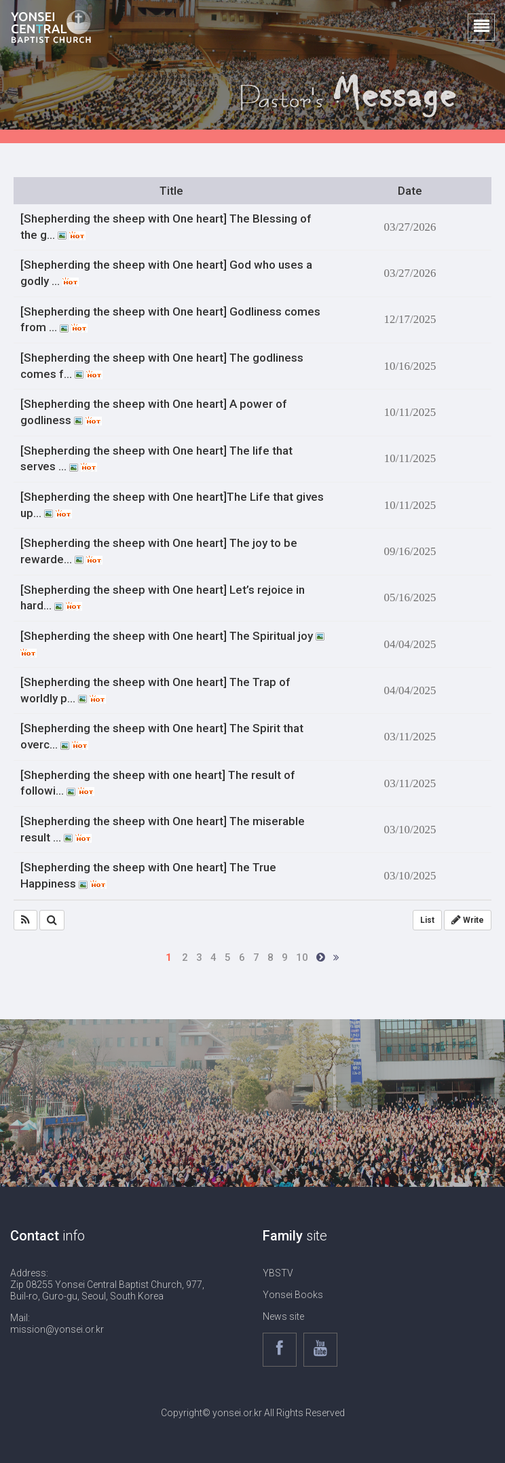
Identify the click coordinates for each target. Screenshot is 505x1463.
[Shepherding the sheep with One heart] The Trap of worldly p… (155, 690)
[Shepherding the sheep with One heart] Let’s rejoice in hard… (162, 598)
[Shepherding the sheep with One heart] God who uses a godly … (166, 273)
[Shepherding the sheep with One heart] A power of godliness (153, 412)
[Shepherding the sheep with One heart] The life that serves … (156, 459)
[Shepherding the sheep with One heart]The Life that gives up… (172, 505)
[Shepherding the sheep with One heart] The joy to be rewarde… (158, 551)
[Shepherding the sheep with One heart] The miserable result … (162, 829)
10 (302, 957)
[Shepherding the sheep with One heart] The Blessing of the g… (166, 227)
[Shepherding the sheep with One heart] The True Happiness (148, 875)
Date (410, 190)
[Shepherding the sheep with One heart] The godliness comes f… (161, 366)
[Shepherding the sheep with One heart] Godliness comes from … (170, 320)
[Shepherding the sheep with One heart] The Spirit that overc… (161, 736)
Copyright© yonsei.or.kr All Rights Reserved (253, 1412)
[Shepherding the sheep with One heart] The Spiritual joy (172, 643)
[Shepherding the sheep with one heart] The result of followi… (157, 783)
